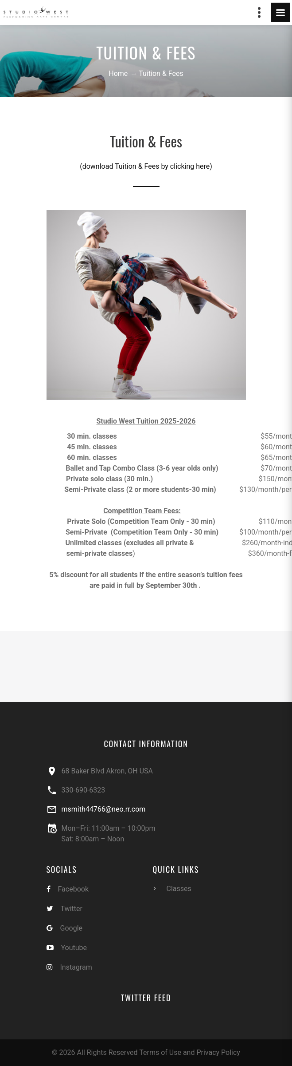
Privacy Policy (218, 1052)
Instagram (76, 967)
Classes (179, 888)
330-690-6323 (83, 790)
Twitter (71, 908)
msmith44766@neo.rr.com (104, 809)
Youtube (74, 947)
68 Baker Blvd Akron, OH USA (107, 771)
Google (71, 928)
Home (118, 73)
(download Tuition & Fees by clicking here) (146, 166)
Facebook (73, 889)
